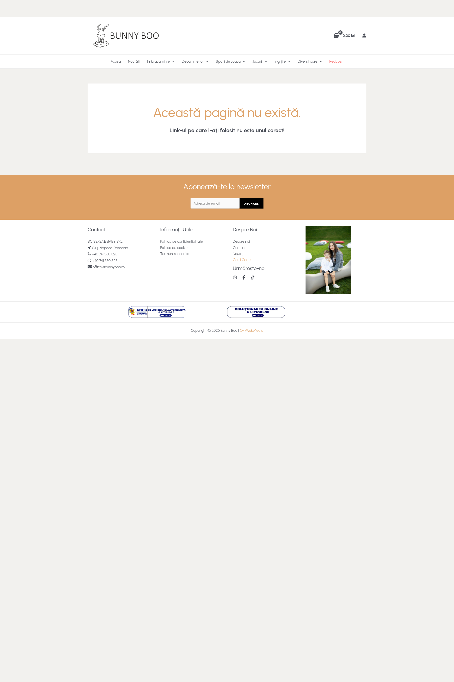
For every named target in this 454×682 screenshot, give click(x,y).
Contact (239, 247)
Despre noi (241, 241)
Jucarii (260, 61)
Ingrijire (282, 61)
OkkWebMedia (251, 330)
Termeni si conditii (174, 253)
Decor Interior (195, 61)
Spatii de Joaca (230, 61)
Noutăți (134, 61)
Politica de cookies (174, 247)
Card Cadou (243, 260)
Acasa (116, 61)
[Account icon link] (364, 35)
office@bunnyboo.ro (108, 267)
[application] (172, 61)
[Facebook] (244, 278)
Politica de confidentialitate (181, 241)
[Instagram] (235, 278)
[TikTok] (252, 278)
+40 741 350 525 (105, 254)
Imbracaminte (160, 61)
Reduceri (336, 61)
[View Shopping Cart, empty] (344, 35)
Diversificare (310, 61)
